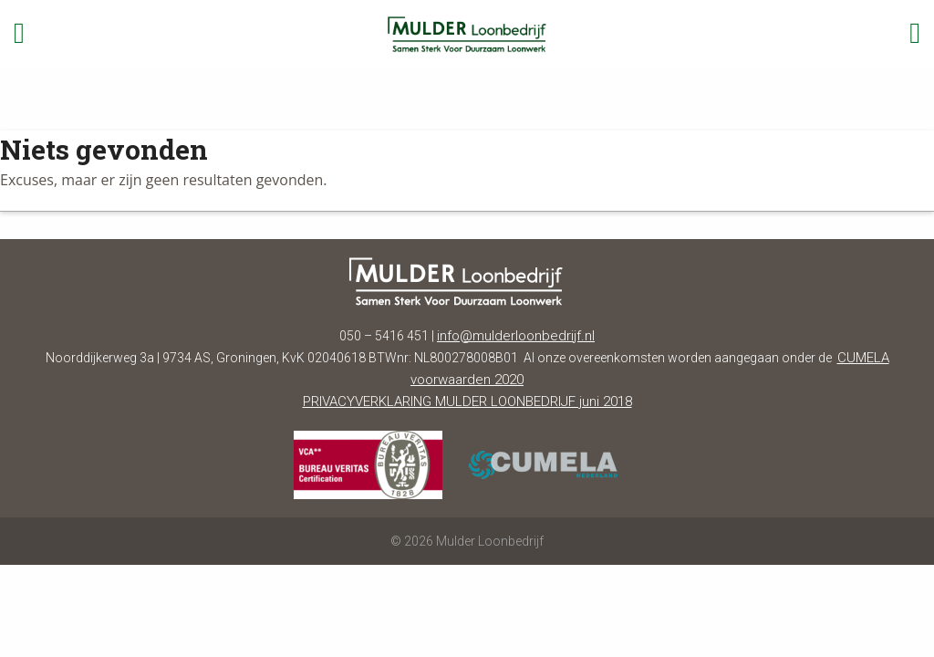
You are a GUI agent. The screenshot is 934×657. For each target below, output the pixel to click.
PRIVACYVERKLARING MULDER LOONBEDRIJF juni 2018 (467, 401)
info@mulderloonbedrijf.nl (516, 336)
